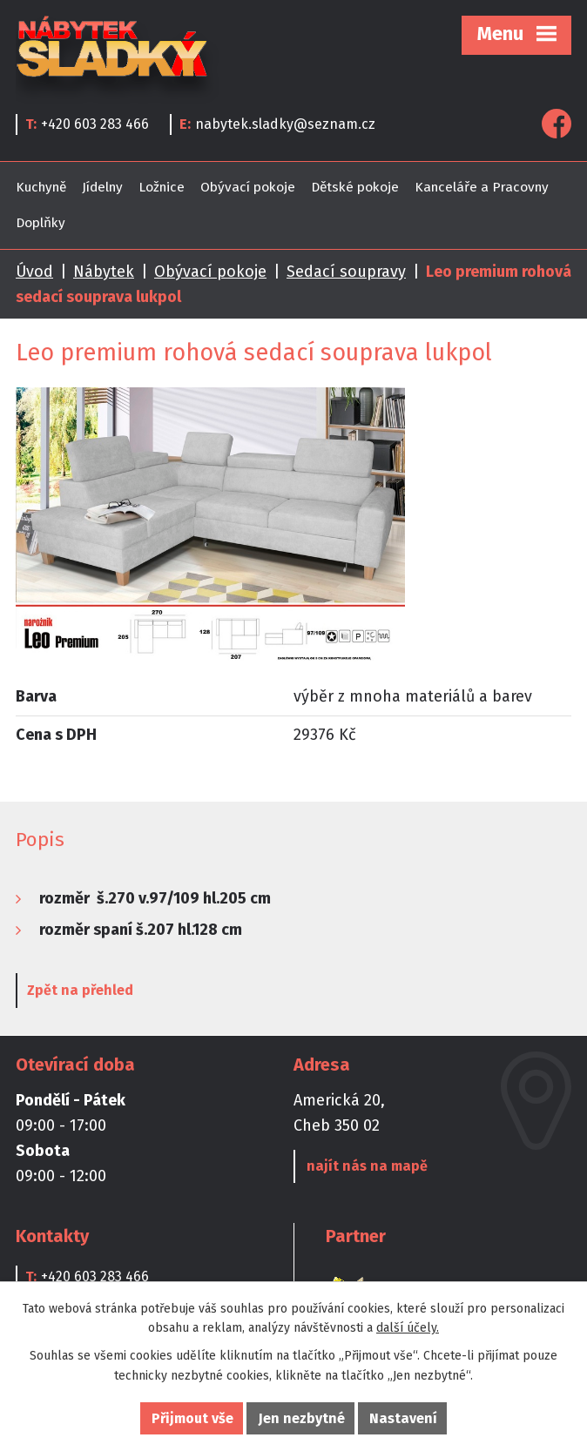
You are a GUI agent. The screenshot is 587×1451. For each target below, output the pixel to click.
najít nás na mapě (367, 1166)
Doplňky (40, 223)
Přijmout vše (192, 1418)
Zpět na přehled (80, 990)
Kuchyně (41, 187)
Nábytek (103, 271)
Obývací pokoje (247, 187)
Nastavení (403, 1418)
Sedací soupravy (346, 271)
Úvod (34, 271)
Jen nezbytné (302, 1418)
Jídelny (102, 187)
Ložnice (161, 187)
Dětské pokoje (355, 187)
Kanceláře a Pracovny (482, 187)
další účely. (407, 1327)
